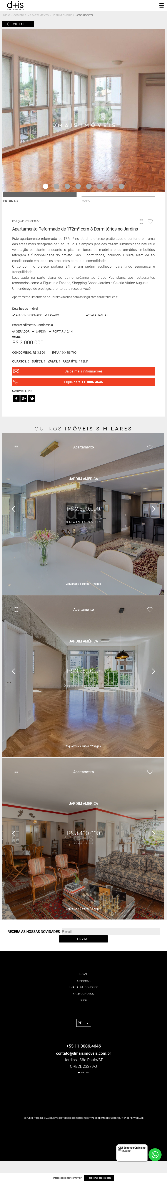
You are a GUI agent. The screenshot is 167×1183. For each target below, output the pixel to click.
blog (83, 1000)
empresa (83, 981)
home (83, 974)
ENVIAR (83, 939)
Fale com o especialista (99, 1177)
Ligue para (83, 382)
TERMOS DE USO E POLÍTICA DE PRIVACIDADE (121, 1117)
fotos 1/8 (10, 201)
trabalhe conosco (83, 987)
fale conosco (83, 994)
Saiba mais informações (83, 371)
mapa (86, 201)
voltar (19, 24)
